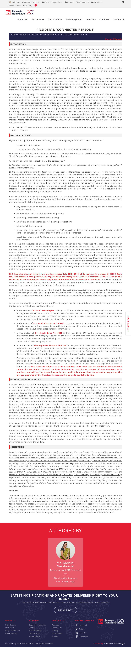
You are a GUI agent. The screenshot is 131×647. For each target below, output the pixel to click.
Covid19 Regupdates (52, 2)
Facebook (81, 625)
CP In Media (57, 633)
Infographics (34, 636)
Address (55, 625)
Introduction (11, 625)
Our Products (55, 19)
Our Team (9, 628)
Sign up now (65, 610)
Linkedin (81, 633)
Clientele (104, 19)
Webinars (16, 2)
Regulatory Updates (37, 625)
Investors (91, 19)
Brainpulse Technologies (115, 643)
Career (69, 2)
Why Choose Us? (12, 630)
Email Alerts (14, 5)
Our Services (37, 19)
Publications (34, 633)
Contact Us (118, 19)
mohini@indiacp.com (65, 578)
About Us (22, 19)
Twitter (80, 629)
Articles (32, 628)
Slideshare (81, 636)
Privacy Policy (11, 633)
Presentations (35, 630)
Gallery (27, 5)
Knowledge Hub (74, 19)
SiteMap (55, 636)
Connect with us (31, 2)
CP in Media (82, 2)
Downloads (97, 2)
